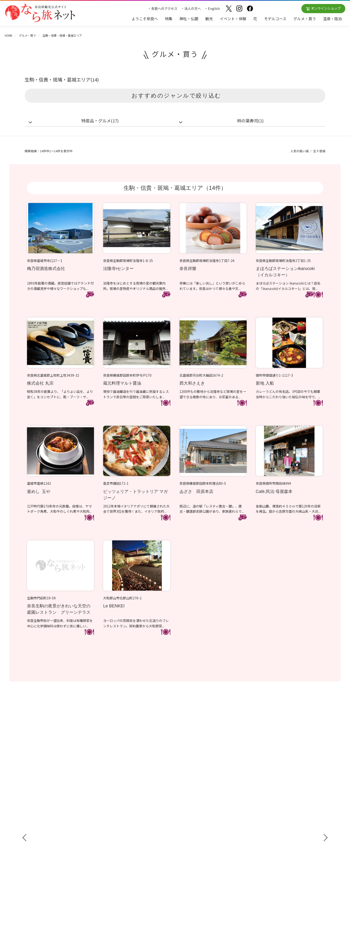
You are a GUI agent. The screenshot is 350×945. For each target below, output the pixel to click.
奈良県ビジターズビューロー (175, 888)
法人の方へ (192, 8)
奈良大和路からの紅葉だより (198, 816)
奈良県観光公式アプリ (46, 822)
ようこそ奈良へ (145, 18)
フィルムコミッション (269, 818)
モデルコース (275, 18)
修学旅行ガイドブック (46, 814)
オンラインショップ (326, 8)
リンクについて (264, 846)
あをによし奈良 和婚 (193, 830)
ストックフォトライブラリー (274, 811)
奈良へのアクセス (164, 8)
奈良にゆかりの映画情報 (271, 825)
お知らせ (258, 788)
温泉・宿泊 (332, 18)
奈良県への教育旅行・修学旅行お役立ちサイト (287, 804)
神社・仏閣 (188, 18)
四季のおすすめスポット (195, 803)
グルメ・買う (304, 18)
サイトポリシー (264, 839)
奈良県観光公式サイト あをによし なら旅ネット (40, 13)
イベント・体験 (233, 18)
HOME (8, 35)
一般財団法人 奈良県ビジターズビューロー (274, 856)
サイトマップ (262, 832)
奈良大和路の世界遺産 (193, 796)
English (214, 8)
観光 (209, 18)
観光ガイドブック (41, 805)
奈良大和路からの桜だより (197, 823)
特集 (168, 18)
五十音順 (319, 151)
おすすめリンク (190, 788)
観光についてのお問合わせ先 (198, 810)
